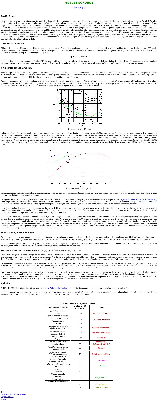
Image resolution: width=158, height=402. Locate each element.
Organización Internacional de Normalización (138, 199)
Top (2, 392)
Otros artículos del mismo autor (13, 394)
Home (3, 399)
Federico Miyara (79, 7)
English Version (7, 397)
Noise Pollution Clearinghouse (57, 288)
